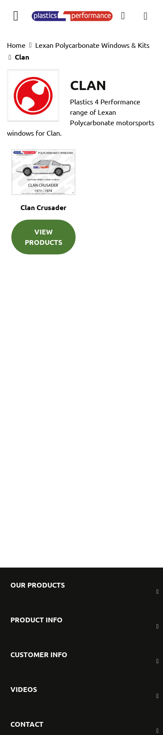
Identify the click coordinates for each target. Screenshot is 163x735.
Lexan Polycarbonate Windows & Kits (92, 44)
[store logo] (72, 16)
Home (16, 44)
